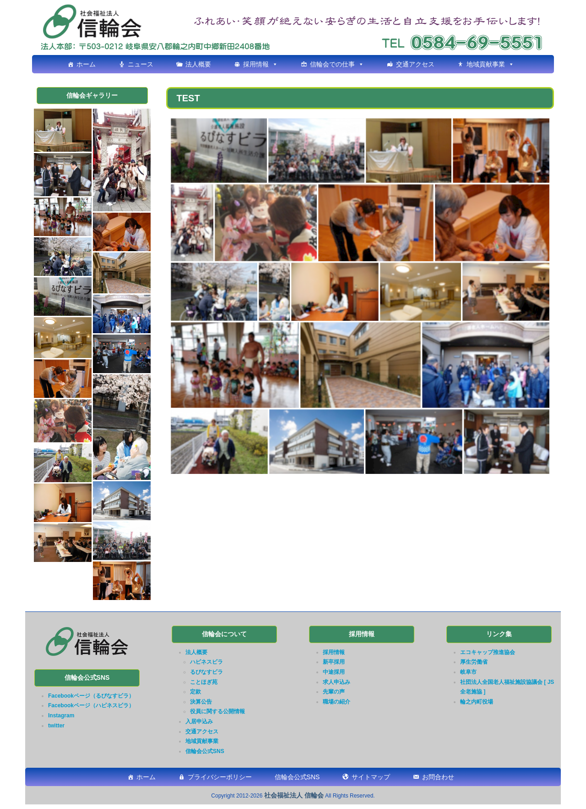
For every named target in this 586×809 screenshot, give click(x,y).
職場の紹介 (336, 702)
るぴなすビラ (206, 672)
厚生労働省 (474, 662)
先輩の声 (334, 691)
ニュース (140, 64)
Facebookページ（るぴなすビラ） (91, 696)
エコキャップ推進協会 (487, 652)
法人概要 (198, 64)
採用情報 (256, 64)
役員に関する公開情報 (217, 711)
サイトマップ (371, 777)
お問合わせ (438, 777)
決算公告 (201, 702)
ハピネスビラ (206, 662)
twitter (56, 725)
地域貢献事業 (486, 64)
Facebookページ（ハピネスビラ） (91, 705)
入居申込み (199, 721)
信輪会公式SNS (204, 751)
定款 (195, 691)
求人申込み (336, 682)
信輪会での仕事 (332, 64)
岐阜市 (468, 672)
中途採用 (334, 672)
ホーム (86, 64)
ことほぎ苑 (203, 682)
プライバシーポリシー (220, 777)
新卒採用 (334, 662)
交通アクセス (415, 64)
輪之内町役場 (476, 702)
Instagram (61, 715)
